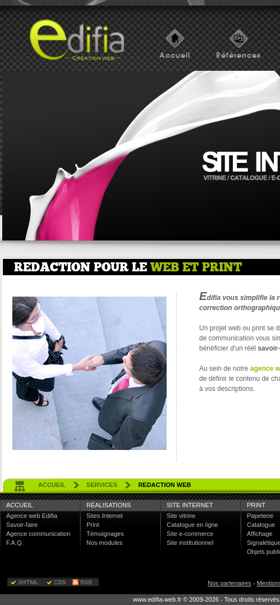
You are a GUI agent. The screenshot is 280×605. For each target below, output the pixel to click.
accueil (52, 484)
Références (238, 55)
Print (92, 524)
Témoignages (105, 533)
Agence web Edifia (31, 515)
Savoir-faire (22, 524)
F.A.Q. (15, 542)
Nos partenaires (229, 583)
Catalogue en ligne (192, 524)
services (101, 484)
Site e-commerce (190, 533)
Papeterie (260, 515)
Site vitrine (181, 515)
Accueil (174, 55)
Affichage (260, 533)
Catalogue (261, 524)
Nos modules (104, 542)
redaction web (164, 484)
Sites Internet (104, 515)
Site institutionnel (190, 542)
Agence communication (38, 533)
